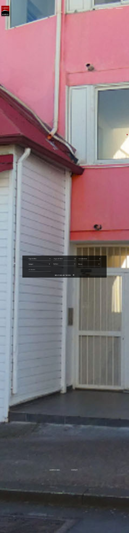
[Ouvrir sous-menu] (104, 8)
